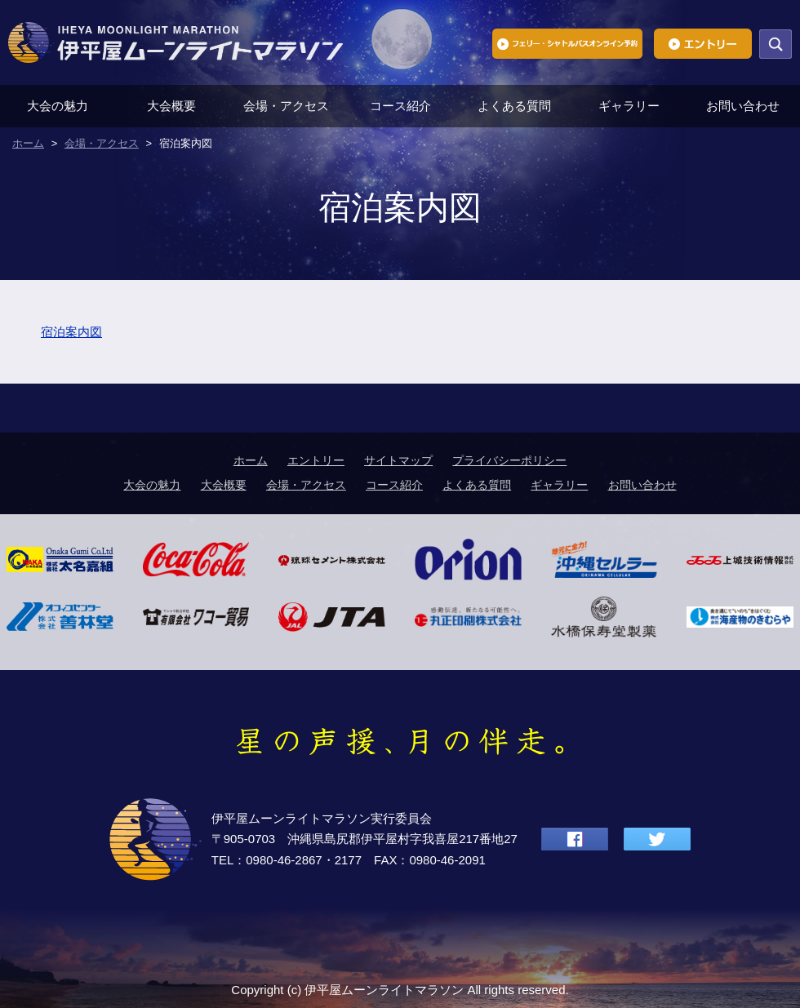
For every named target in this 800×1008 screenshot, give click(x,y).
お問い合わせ (743, 106)
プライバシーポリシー (509, 460)
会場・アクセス (286, 106)
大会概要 (171, 106)
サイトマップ (398, 460)
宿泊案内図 (71, 332)
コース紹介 (400, 106)
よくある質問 (514, 106)
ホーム (250, 460)
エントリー (315, 460)
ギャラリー (629, 106)
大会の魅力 (57, 106)
